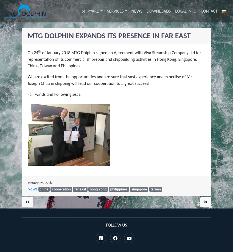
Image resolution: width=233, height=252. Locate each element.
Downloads (159, 11)
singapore (139, 189)
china (44, 189)
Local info (185, 11)
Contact (209, 11)
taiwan (156, 189)
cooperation (61, 189)
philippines (119, 189)
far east (80, 189)
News (136, 11)
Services (115, 11)
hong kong (98, 189)
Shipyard (90, 11)
